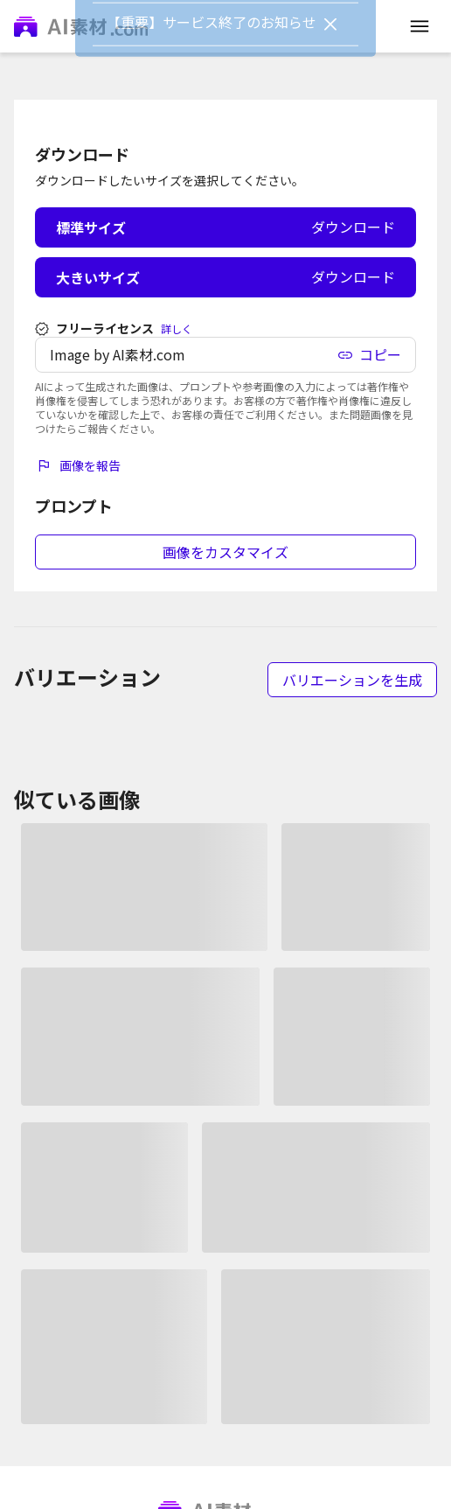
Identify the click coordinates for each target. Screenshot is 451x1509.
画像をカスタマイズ (225, 551)
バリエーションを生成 (352, 679)
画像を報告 (78, 465)
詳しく (176, 329)
